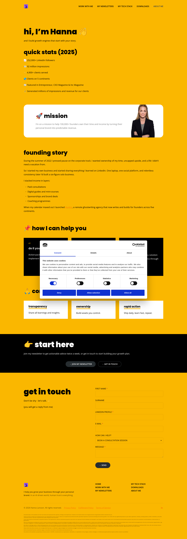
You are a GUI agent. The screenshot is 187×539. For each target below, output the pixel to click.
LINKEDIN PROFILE (103, 412)
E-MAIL (98, 423)
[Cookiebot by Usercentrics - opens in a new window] (134, 245)
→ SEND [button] (102, 465)
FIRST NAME (100, 388)
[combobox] (129, 440)
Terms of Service (103, 507)
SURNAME (99, 400)
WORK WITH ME (102, 487)
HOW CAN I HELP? (103, 435)
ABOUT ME (136, 490)
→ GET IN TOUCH (109, 364)
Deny (59, 293)
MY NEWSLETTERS (103, 490)
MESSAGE (99, 447)
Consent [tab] (57, 253)
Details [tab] (93, 253)
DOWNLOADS (137, 487)
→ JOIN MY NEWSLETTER (80, 364)
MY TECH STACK (138, 484)
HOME (98, 484)
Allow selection (93, 293)
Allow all (127, 293)
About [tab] (129, 253)
